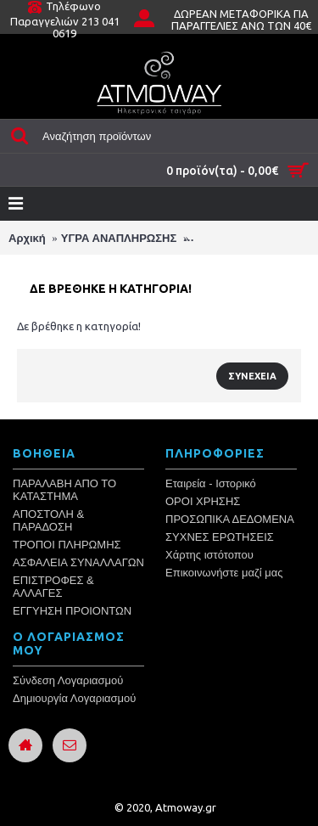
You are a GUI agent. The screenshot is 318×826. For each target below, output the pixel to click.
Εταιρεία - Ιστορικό (210, 483)
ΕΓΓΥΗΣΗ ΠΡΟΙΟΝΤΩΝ (72, 610)
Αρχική (27, 238)
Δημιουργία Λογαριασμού (74, 698)
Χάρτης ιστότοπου (209, 554)
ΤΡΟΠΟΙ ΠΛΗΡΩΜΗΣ (67, 544)
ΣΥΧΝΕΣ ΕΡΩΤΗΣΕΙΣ (219, 537)
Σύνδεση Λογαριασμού (68, 680)
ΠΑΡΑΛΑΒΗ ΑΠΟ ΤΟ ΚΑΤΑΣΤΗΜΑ (64, 490)
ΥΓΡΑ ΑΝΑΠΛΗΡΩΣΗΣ (118, 238)
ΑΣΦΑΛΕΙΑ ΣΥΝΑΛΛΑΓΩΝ (78, 562)
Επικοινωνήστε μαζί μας (223, 572)
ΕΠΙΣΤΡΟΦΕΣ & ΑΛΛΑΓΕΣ (53, 586)
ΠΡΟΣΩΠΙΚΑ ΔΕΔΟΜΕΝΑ (229, 519)
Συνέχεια (252, 376)
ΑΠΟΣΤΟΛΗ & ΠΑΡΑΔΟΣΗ (48, 520)
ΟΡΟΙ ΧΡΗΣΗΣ (202, 501)
